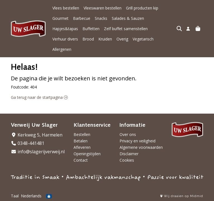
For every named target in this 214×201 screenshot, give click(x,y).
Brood (136, 28)
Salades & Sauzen (107, 18)
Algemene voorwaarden (141, 147)
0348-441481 (27, 143)
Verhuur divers (113, 28)
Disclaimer (129, 153)
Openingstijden (87, 153)
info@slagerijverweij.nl (38, 152)
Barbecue (61, 18)
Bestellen (82, 134)
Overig (170, 28)
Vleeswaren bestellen (102, 8)
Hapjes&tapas (141, 18)
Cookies (127, 160)
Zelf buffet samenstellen (74, 28)
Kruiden (153, 28)
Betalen (80, 140)
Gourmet (171, 8)
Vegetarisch (62, 39)
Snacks (80, 18)
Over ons (128, 134)
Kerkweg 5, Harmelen (36, 135)
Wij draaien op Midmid (181, 196)
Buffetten (166, 18)
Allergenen (87, 39)
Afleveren (82, 147)
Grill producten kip (142, 8)
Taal (15, 195)
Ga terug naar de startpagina (39, 87)
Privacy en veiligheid (137, 140)
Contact (81, 160)
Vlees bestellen (65, 8)
